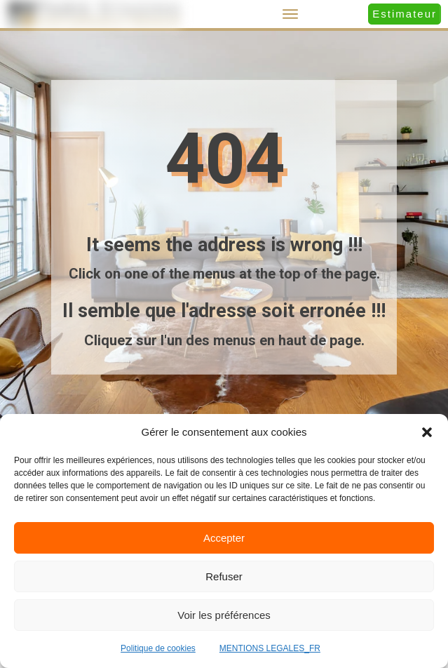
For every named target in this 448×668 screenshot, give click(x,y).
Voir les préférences (224, 615)
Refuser (224, 576)
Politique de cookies (158, 648)
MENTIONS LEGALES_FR (269, 648)
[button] (427, 432)
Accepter (224, 538)
